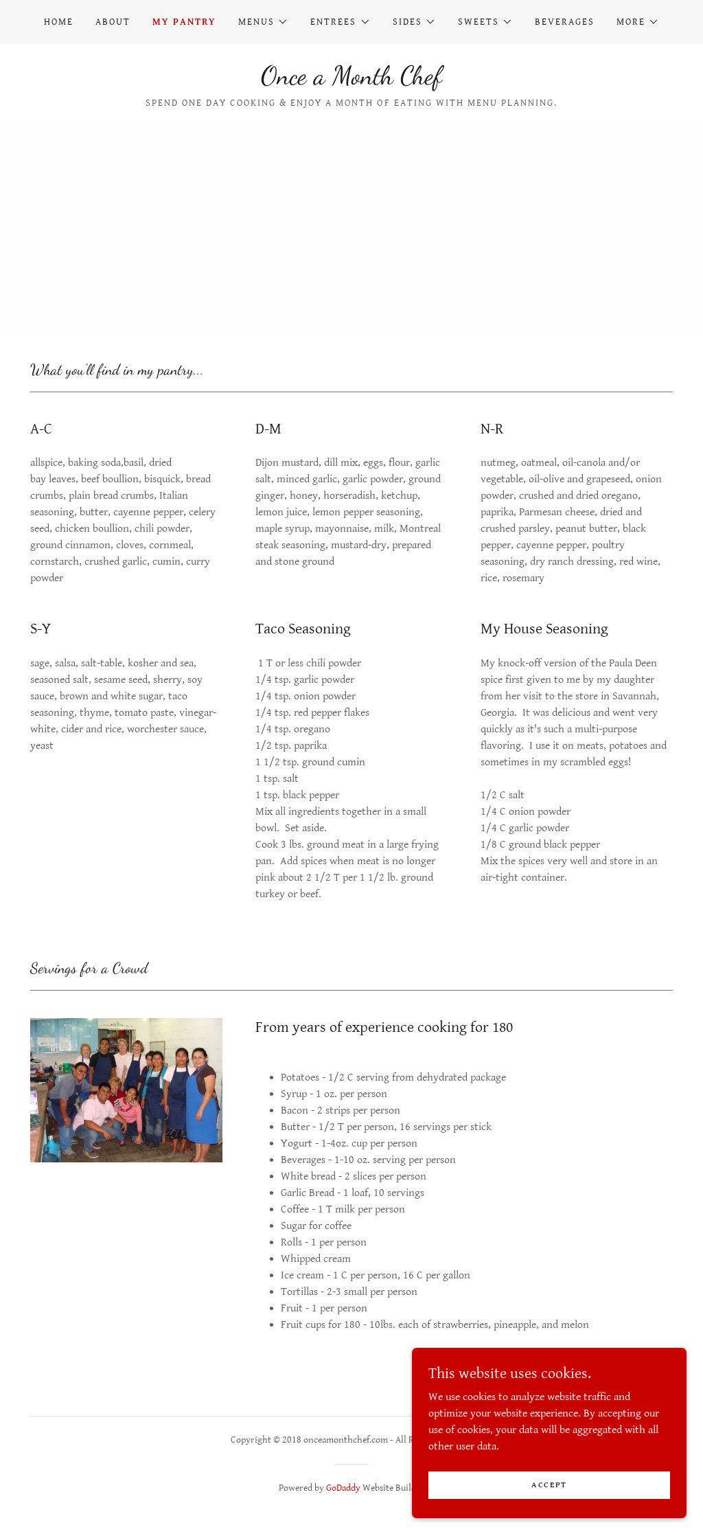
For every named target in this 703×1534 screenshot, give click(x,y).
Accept (549, 1484)
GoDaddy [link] (343, 1487)
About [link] (112, 21)
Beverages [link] (565, 21)
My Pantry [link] (184, 21)
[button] (263, 22)
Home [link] (58, 21)
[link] (351, 80)
